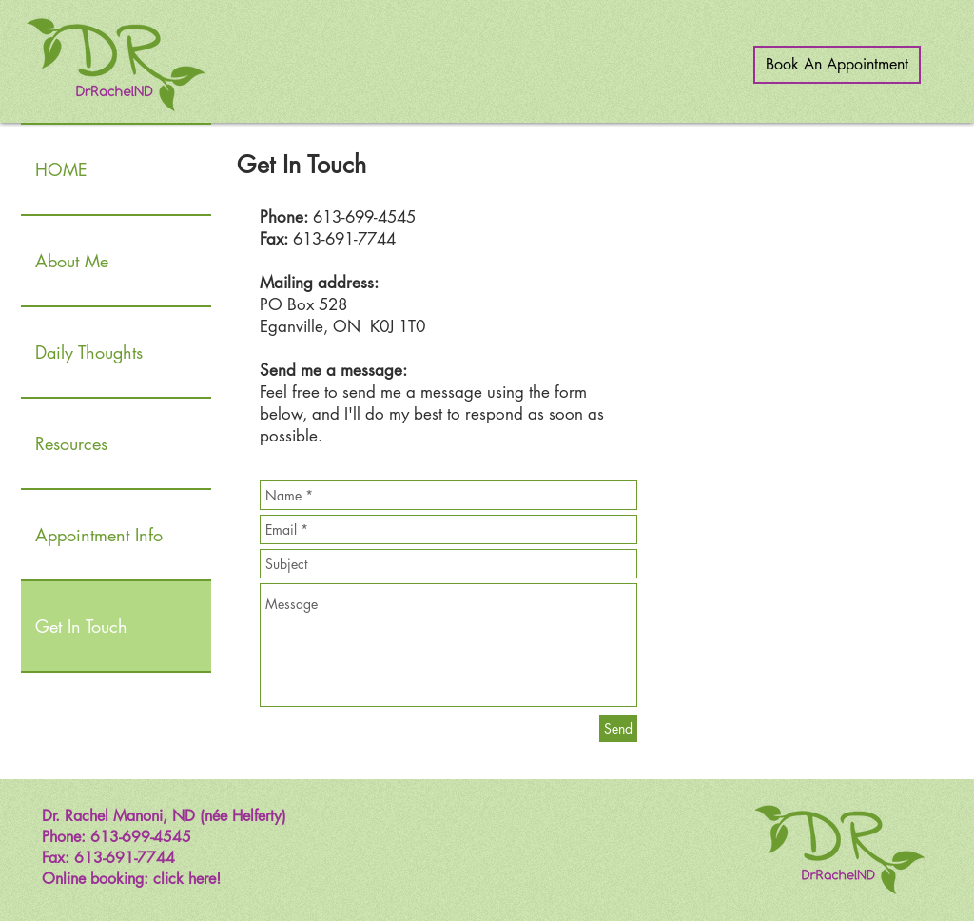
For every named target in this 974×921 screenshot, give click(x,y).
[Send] (618, 728)
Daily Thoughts (89, 352)
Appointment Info (99, 534)
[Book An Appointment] (837, 65)
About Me (71, 260)
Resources (71, 443)
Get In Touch (81, 626)
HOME (61, 169)
